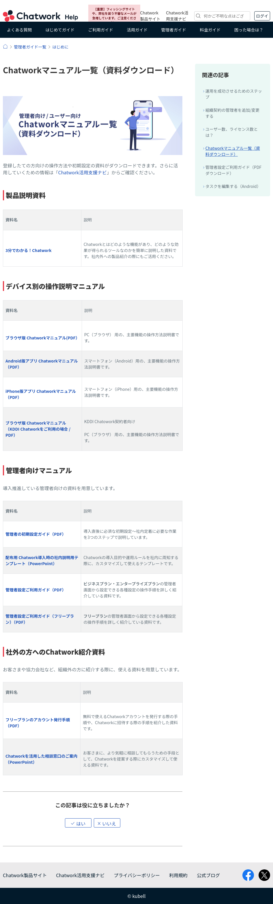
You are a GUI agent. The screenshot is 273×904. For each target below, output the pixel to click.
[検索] (222, 15)
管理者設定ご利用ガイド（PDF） (35, 590)
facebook (248, 875)
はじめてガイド (59, 30)
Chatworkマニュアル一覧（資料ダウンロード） (232, 151)
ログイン (262, 16)
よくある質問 (19, 30)
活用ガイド (137, 30)
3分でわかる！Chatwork (28, 250)
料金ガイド (210, 30)
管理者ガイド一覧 (30, 47)
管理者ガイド (173, 30)
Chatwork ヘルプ (40, 16)
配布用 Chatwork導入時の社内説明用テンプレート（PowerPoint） (41, 560)
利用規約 (178, 875)
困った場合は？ (248, 30)
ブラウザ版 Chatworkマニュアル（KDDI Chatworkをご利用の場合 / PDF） (37, 429)
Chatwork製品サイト (150, 16)
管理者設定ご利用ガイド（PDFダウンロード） (233, 170)
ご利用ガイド (100, 30)
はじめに (60, 47)
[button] (78, 823)
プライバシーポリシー (137, 875)
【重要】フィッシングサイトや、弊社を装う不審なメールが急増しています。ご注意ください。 (114, 16)
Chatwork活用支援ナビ (177, 16)
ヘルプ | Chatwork (5, 46)
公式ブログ (208, 875)
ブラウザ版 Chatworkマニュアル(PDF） (42, 338)
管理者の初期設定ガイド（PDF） (35, 534)
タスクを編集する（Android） (233, 186)
